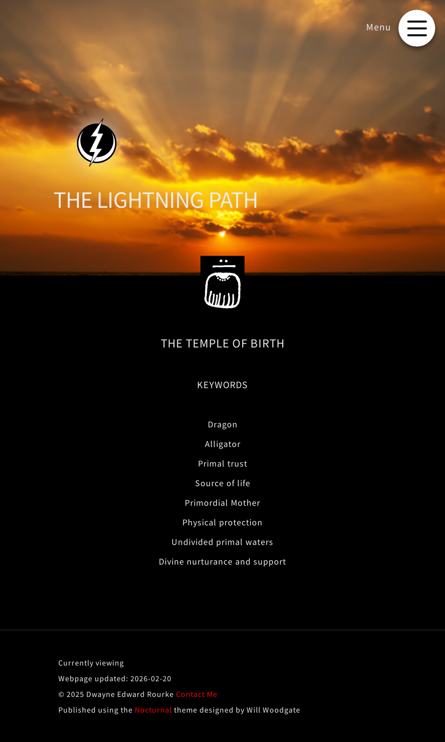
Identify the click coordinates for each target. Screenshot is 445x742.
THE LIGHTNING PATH (155, 199)
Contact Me (197, 694)
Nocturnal (153, 710)
